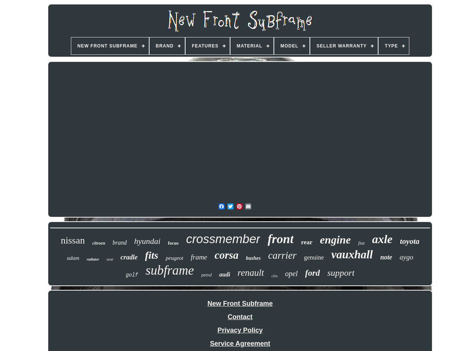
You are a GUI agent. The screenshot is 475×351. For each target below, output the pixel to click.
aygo (406, 257)
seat (110, 259)
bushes (253, 258)
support (340, 273)
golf (132, 275)
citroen (98, 243)
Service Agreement (240, 343)
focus (173, 243)
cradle (129, 257)
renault (251, 273)
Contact (240, 317)
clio (274, 276)
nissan (73, 240)
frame (199, 257)
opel (291, 273)
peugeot (174, 258)
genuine (314, 257)
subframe (169, 270)
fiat (361, 243)
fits (151, 255)
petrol (207, 275)
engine (335, 240)
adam (73, 258)
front (281, 239)
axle (382, 239)
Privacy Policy (240, 330)
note (386, 257)
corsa (226, 255)
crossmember (223, 239)
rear (306, 242)
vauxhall (352, 254)
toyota (410, 241)
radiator (93, 259)
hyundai (147, 241)
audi (224, 274)
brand (119, 242)
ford (312, 273)
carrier (282, 255)
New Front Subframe (240, 303)
